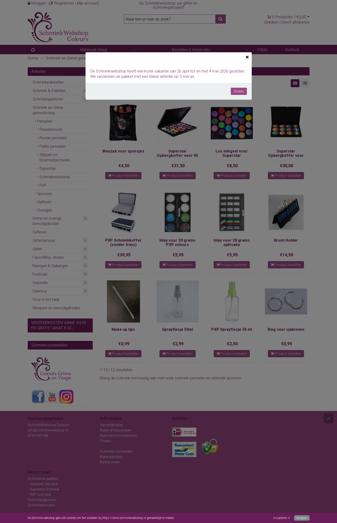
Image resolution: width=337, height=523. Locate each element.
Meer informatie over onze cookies (196, 518)
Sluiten (239, 91)
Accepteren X (281, 518)
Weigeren (302, 518)
